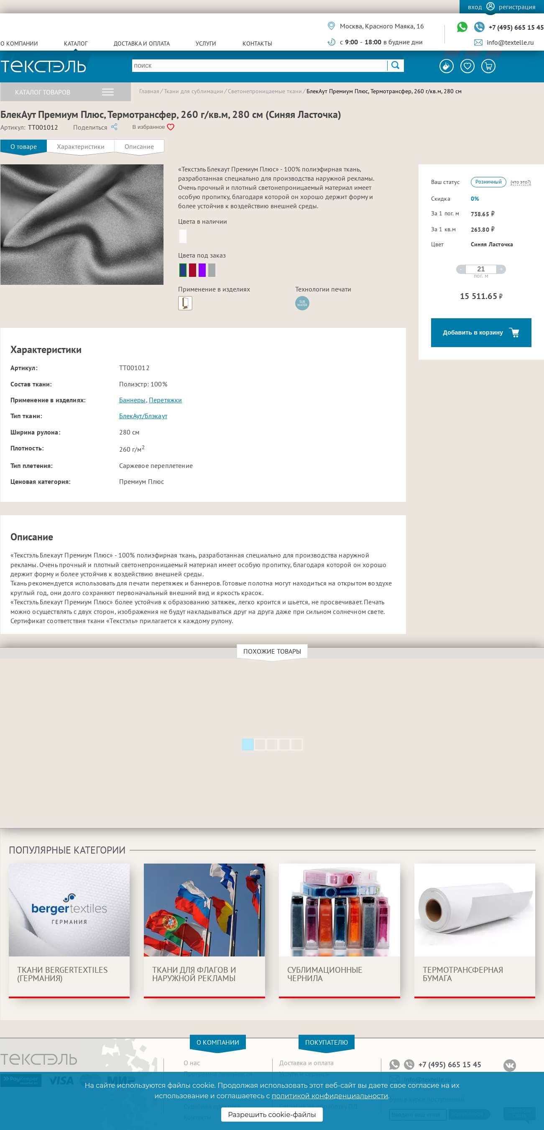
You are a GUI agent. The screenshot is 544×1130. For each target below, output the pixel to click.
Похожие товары (273, 651)
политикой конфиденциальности (330, 1096)
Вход (475, 6)
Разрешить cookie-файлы (272, 1115)
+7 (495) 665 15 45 (516, 27)
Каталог (75, 43)
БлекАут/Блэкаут (143, 416)
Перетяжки (165, 400)
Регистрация (517, 6)
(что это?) (521, 182)
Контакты (257, 43)
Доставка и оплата (142, 43)
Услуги (206, 43)
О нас (192, 1062)
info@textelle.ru (510, 42)
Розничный (488, 181)
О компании (19, 43)
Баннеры (132, 400)
